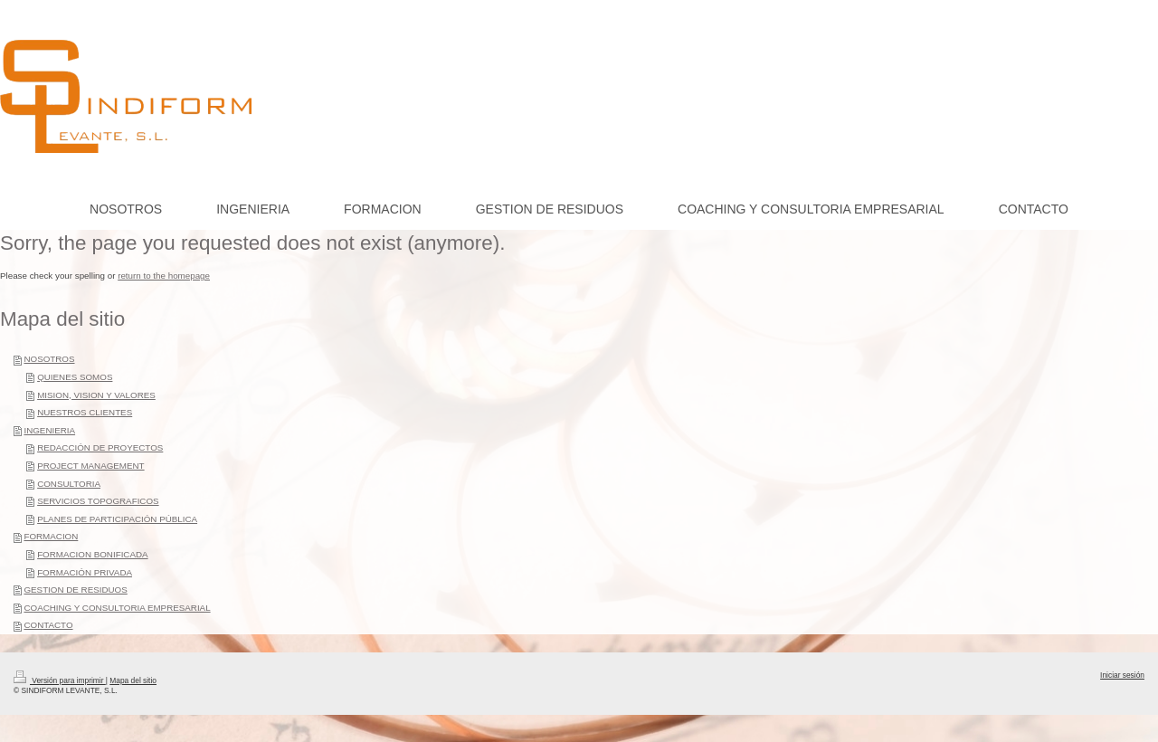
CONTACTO (48, 625)
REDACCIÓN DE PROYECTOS (100, 447)
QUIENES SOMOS (74, 377)
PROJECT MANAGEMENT (90, 466)
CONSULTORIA (68, 484)
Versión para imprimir (60, 680)
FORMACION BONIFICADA (92, 554)
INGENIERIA (49, 430)
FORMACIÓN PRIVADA (84, 572)
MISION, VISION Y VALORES (96, 395)
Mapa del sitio (133, 680)
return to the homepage (164, 276)
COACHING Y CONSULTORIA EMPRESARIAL (117, 608)
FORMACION (51, 536)
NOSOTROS (49, 359)
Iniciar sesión (1122, 675)
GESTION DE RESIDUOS (75, 590)
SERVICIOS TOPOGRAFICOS (97, 501)
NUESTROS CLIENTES (84, 412)
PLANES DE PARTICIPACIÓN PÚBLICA (117, 519)
